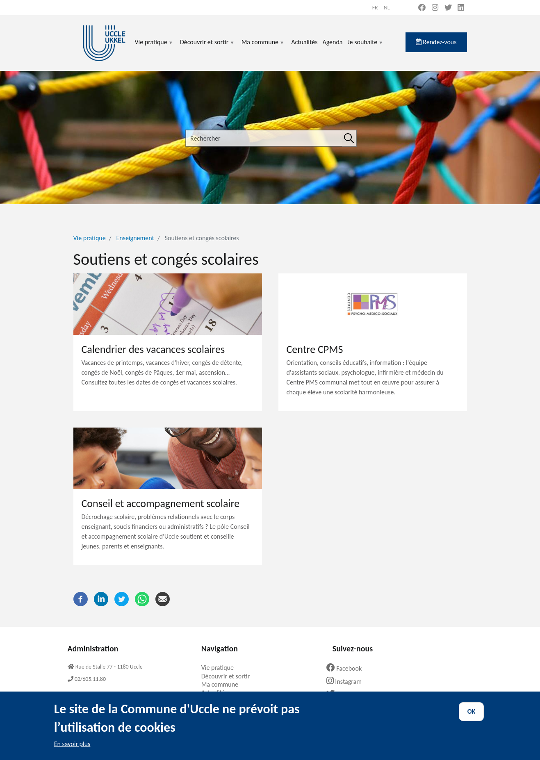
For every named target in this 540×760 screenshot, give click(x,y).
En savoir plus (72, 751)
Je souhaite (366, 47)
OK (471, 719)
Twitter (344, 694)
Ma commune (263, 47)
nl (387, 7)
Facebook (347, 668)
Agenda (332, 42)
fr (375, 7)
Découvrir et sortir (207, 47)
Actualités (304, 42)
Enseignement (135, 238)
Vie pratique (154, 47)
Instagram (347, 681)
